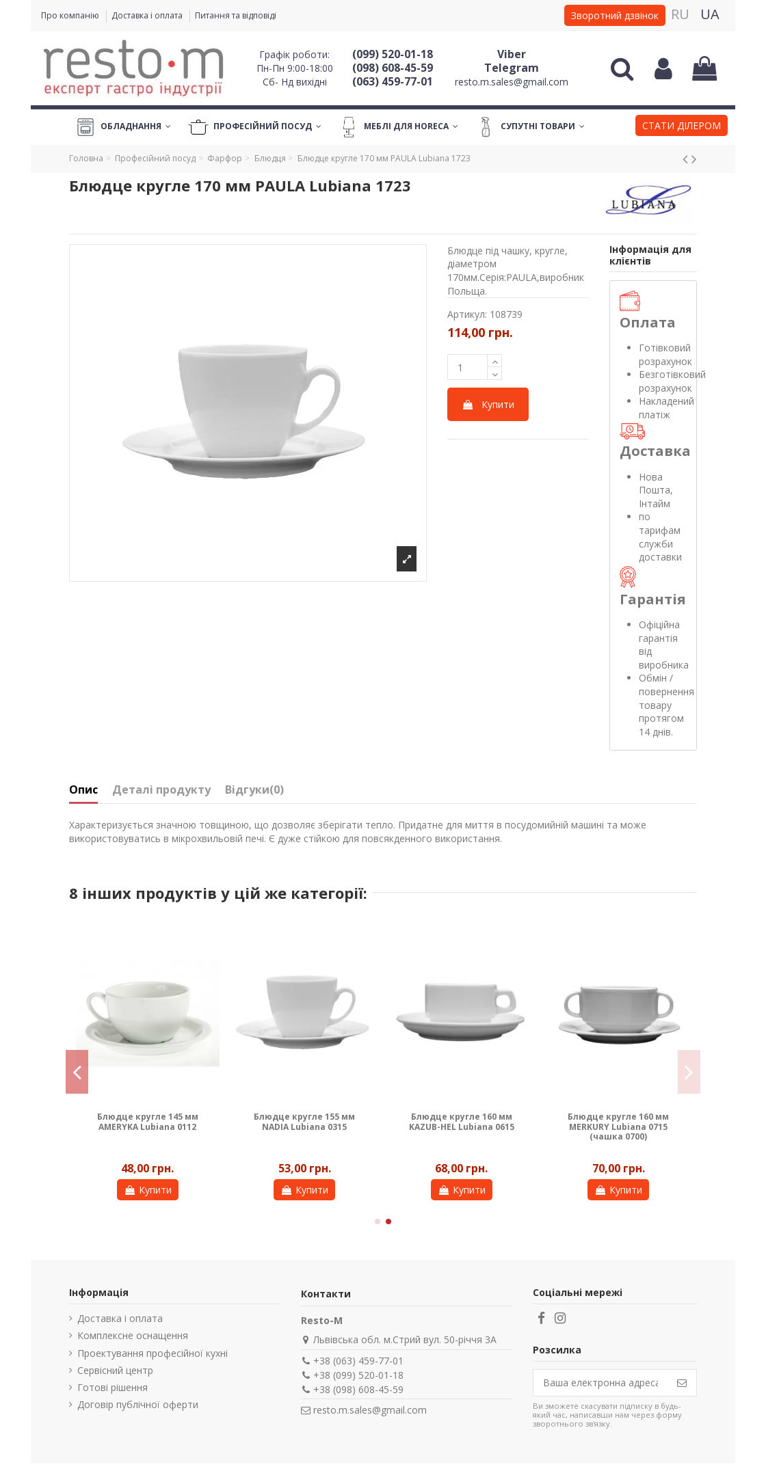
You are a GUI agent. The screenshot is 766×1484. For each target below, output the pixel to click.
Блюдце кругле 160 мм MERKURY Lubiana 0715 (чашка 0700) (618, 1126)
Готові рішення (112, 1387)
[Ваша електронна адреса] (600, 1383)
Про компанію (71, 15)
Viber (511, 54)
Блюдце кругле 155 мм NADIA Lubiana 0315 (304, 1121)
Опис (83, 790)
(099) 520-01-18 (392, 54)
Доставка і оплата (148, 15)
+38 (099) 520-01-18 (358, 1374)
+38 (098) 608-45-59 (358, 1389)
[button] (681, 127)
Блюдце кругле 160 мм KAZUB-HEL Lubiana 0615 (461, 1121)
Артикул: (467, 314)
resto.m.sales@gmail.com (511, 81)
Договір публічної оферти (137, 1404)
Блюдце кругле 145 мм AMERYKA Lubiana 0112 (147, 1121)
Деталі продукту (161, 790)
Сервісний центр (115, 1370)
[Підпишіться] (682, 1383)
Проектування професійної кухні (152, 1353)
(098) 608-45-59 (392, 67)
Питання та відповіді (235, 15)
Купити (488, 404)
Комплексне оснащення (132, 1335)
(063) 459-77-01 (392, 81)
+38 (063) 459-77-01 (358, 1360)
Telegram (511, 67)
